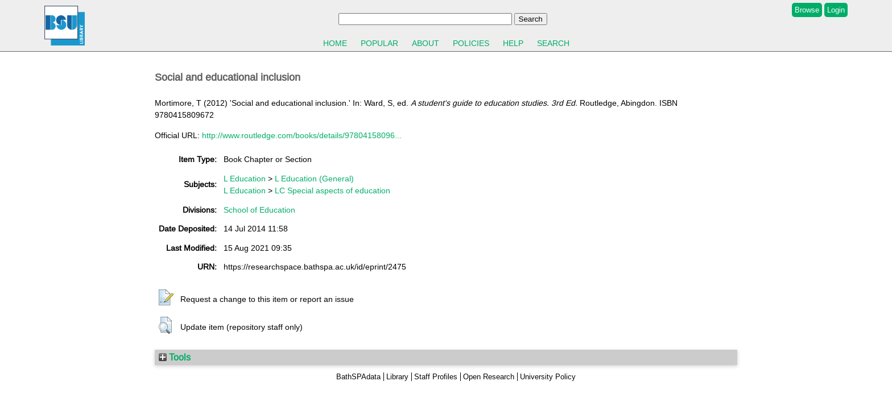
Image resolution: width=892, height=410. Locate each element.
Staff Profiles (435, 376)
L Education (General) (314, 178)
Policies (471, 43)
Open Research (488, 376)
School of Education (259, 209)
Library (397, 376)
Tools (175, 357)
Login (836, 10)
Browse (807, 10)
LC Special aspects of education (332, 190)
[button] (166, 298)
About (425, 43)
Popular (379, 43)
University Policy (548, 376)
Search (553, 43)
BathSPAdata (358, 376)
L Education (245, 178)
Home (335, 43)
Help (513, 43)
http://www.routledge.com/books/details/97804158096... (302, 135)
